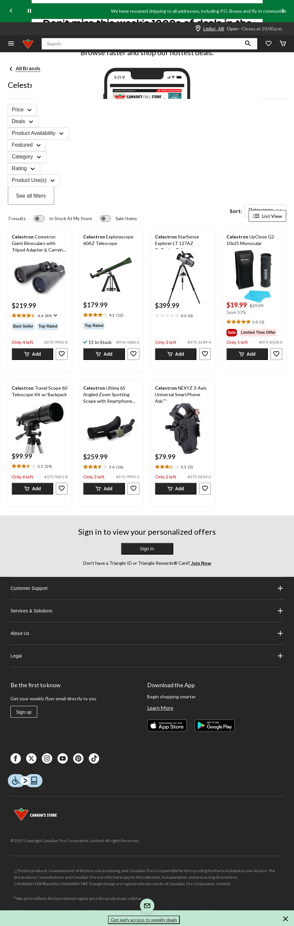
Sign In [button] (147, 548)
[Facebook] (15, 758)
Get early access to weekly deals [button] (144, 919)
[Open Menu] (11, 44)
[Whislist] (268, 44)
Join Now (200, 563)
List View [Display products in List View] (267, 216)
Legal (147, 656)
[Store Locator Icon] (198, 28)
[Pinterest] (78, 758)
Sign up (23, 712)
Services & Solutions (147, 611)
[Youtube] (62, 758)
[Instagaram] (47, 758)
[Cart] (283, 44)
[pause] (29, 11)
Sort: (236, 211)
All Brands (28, 68)
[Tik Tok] (94, 758)
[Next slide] (283, 11)
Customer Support (147, 588)
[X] (31, 758)
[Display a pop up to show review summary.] (54, 315)
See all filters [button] (31, 196)
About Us (147, 633)
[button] (248, 44)
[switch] (63, 218)
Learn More (160, 708)
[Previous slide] (11, 11)
